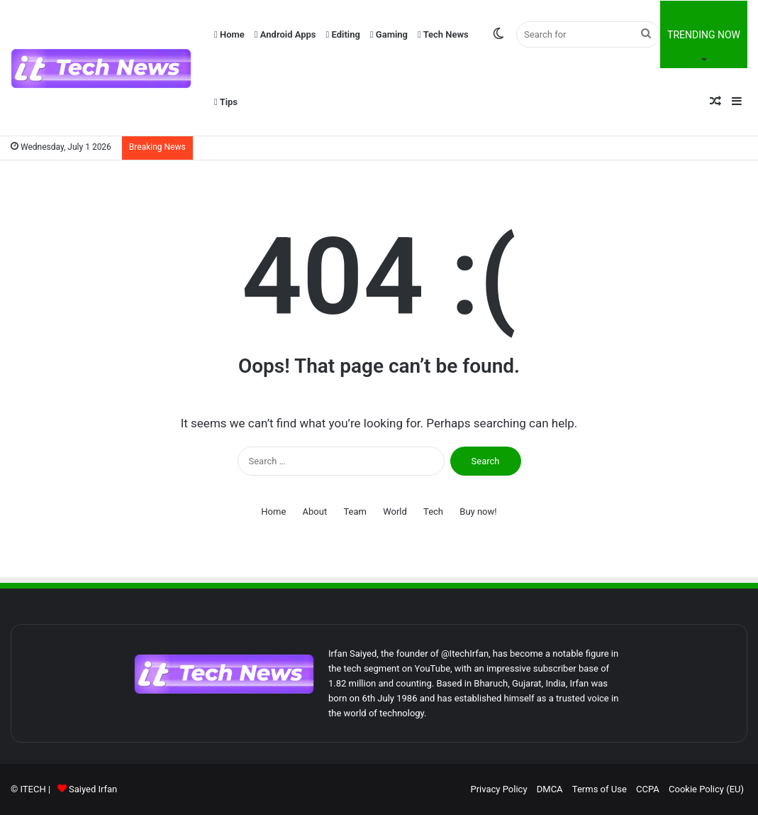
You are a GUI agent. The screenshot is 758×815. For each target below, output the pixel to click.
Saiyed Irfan (93, 789)
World (395, 511)
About (315, 511)
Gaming (389, 34)
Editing (343, 34)
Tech (433, 511)
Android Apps (285, 34)
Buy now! (477, 511)
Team (355, 511)
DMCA (550, 789)
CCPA (647, 789)
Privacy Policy (499, 789)
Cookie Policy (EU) (706, 789)
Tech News (443, 34)
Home (229, 34)
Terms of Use (599, 789)
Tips (226, 102)
